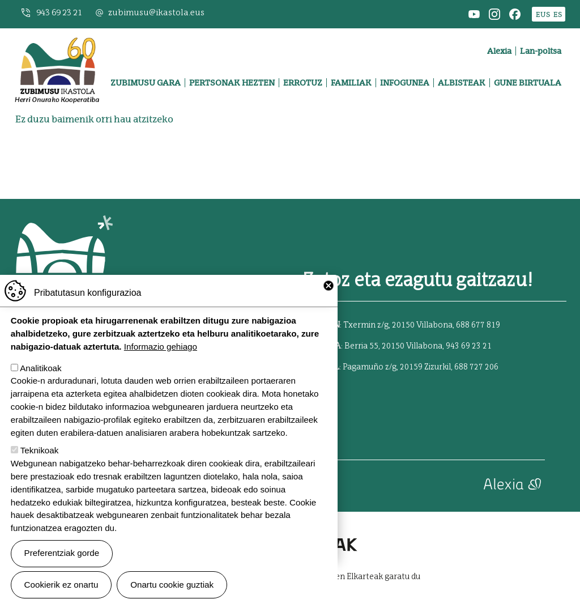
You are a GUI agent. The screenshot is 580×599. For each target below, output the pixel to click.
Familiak (351, 82)
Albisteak (461, 82)
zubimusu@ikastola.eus (156, 13)
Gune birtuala (527, 82)
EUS (543, 14)
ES (557, 14)
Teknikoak (39, 471)
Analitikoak (40, 388)
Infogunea (404, 82)
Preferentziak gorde (62, 574)
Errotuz (302, 82)
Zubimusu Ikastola (57, 43)
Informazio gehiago (160, 367)
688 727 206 (476, 367)
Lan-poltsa (540, 51)
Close (328, 306)
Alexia (499, 51)
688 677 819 (478, 325)
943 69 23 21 (59, 13)
